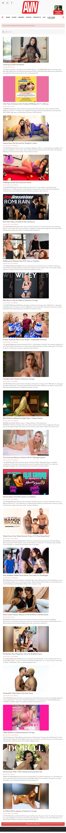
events (29, 17)
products (37, 17)
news (8, 17)
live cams (51, 18)
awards (21, 17)
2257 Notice (39, 829)
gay (44, 17)
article (12, 67)
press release (14, 145)
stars (14, 17)
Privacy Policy (46, 829)
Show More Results (33, 824)
